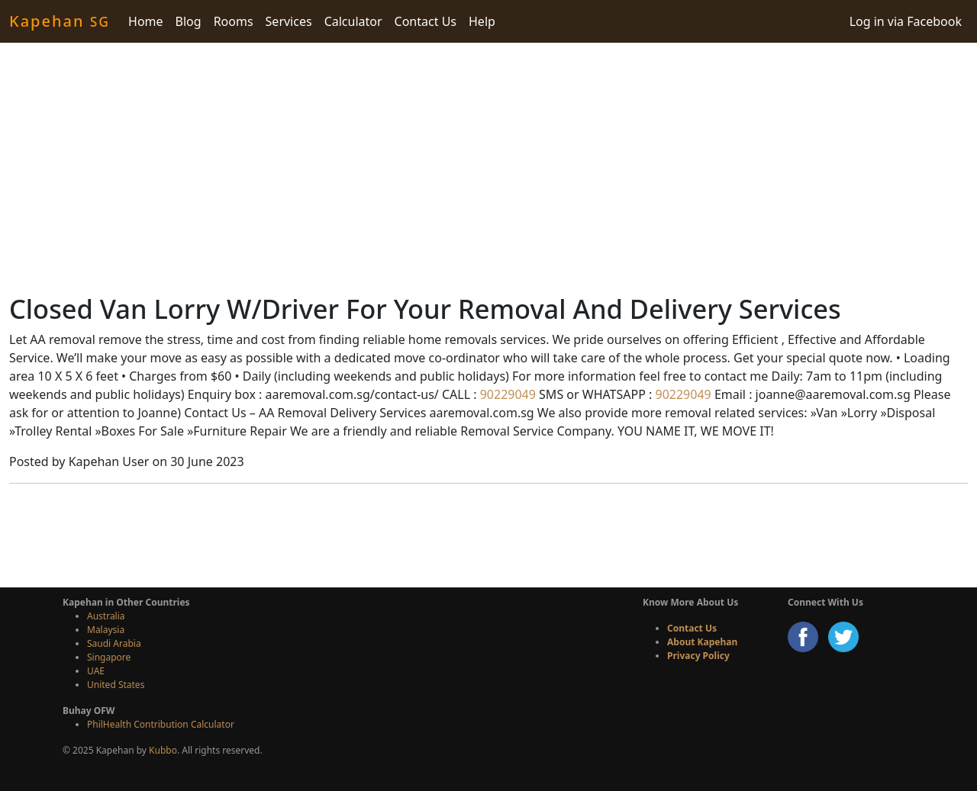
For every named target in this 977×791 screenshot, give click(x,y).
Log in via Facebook (906, 21)
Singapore (109, 657)
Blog (189, 21)
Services (289, 21)
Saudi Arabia (114, 643)
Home (145, 21)
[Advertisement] (488, 168)
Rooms (233, 21)
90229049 (506, 394)
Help (482, 21)
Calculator (353, 21)
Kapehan (59, 21)
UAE (96, 670)
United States (115, 684)
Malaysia (105, 629)
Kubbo (163, 750)
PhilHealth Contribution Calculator (160, 724)
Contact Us (425, 21)
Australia (106, 615)
